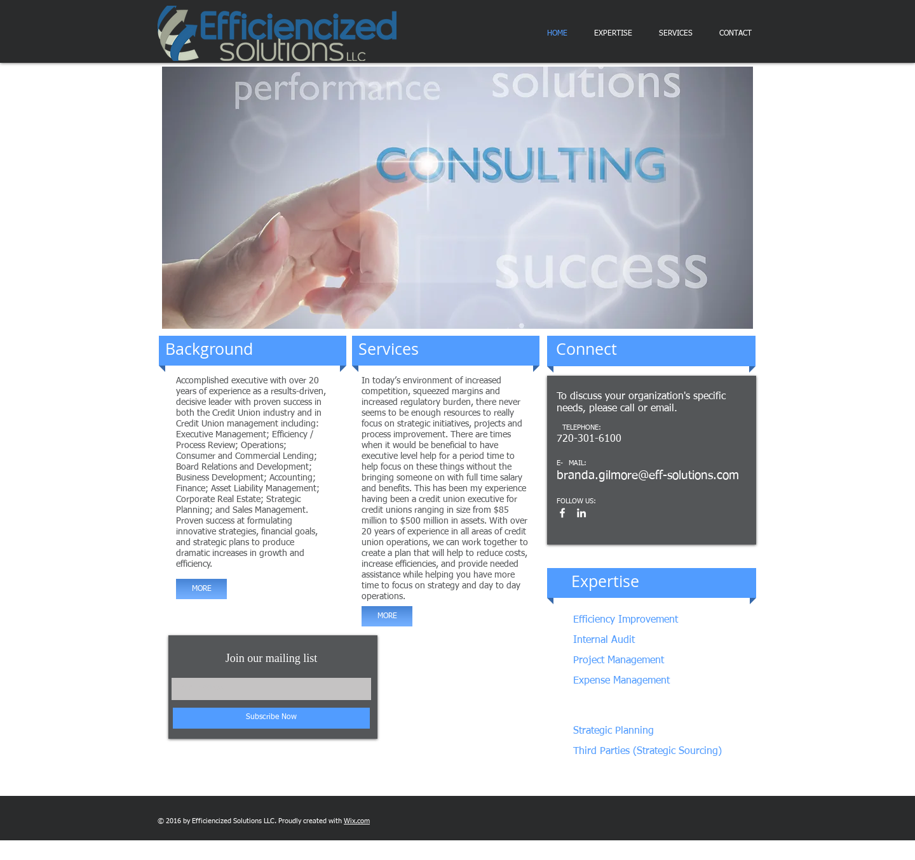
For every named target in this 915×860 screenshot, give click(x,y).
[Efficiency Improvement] (655, 620)
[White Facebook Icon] (562, 512)
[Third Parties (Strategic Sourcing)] (647, 751)
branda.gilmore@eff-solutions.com (648, 476)
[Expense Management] (640, 681)
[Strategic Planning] (636, 731)
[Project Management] (644, 661)
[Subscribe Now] (271, 718)
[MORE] (201, 589)
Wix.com (357, 820)
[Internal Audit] (625, 640)
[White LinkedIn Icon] (581, 512)
